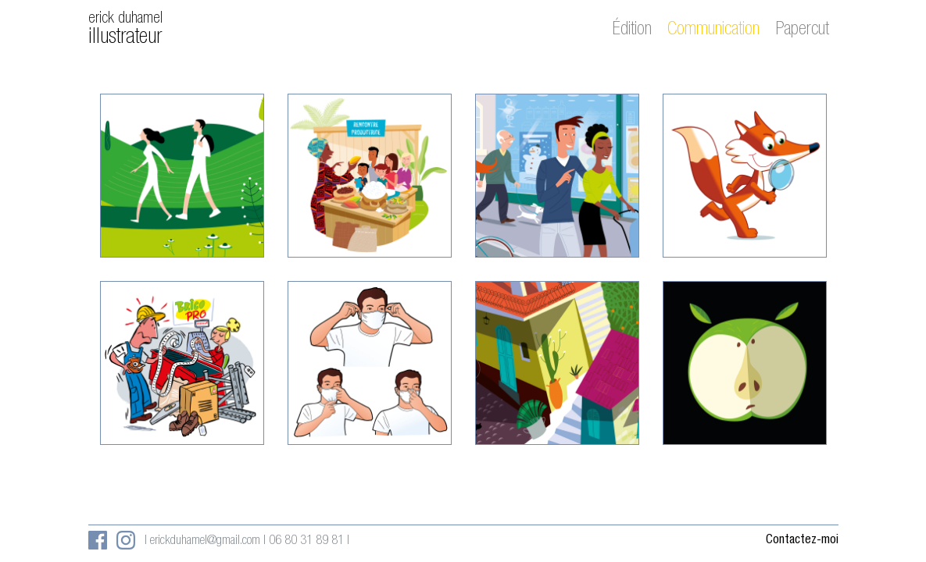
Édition (632, 30)
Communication (713, 30)
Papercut (802, 30)
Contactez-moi (802, 541)
